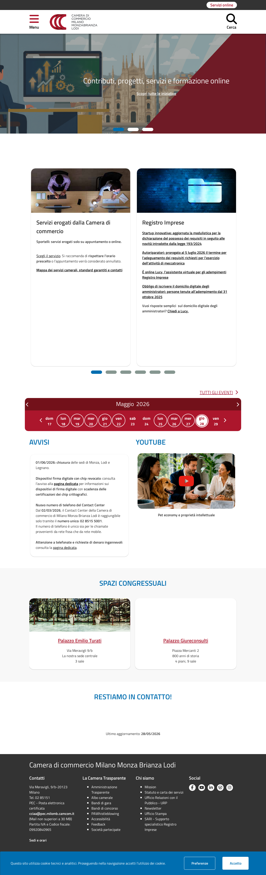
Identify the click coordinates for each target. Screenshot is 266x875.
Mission (150, 787)
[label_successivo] (237, 404)
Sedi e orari (38, 840)
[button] (34, 22)
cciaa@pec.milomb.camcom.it (51, 813)
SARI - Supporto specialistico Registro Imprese (160, 824)
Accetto (239, 863)
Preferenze (203, 863)
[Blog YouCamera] (220, 787)
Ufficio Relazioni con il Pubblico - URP (161, 800)
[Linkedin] (211, 787)
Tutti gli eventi (219, 392)
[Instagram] (229, 787)
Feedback (98, 824)
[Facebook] (192, 787)
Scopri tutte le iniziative (156, 94)
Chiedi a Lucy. (178, 311)
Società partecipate (105, 829)
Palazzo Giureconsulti (185, 640)
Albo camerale (102, 797)
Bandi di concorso (104, 808)
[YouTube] (201, 787)
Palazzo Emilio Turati (79, 640)
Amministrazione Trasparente (104, 789)
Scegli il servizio (48, 255)
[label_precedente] (27, 404)
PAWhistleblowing (105, 813)
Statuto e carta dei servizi (164, 792)
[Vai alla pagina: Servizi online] (222, 5)
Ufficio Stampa (156, 813)
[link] (73, 22)
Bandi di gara (101, 803)
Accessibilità (100, 819)
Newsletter (153, 808)
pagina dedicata (66, 483)
